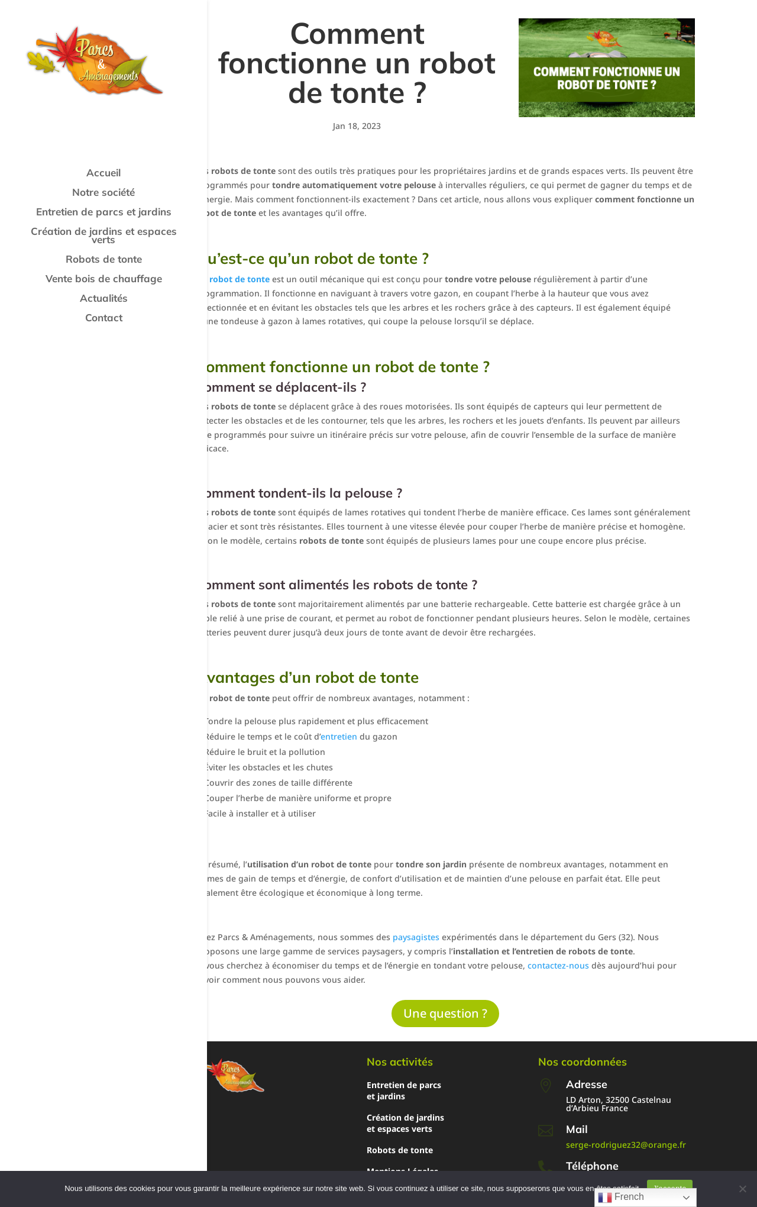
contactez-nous (558, 965)
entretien (339, 736)
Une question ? (445, 1013)
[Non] (742, 1189)
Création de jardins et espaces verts (104, 236)
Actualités (104, 299)
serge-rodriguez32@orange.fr (626, 1144)
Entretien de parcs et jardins (104, 213)
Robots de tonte (104, 260)
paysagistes (416, 937)
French (621, 1197)
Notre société (103, 193)
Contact (103, 319)
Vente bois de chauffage (104, 280)
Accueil (103, 174)
